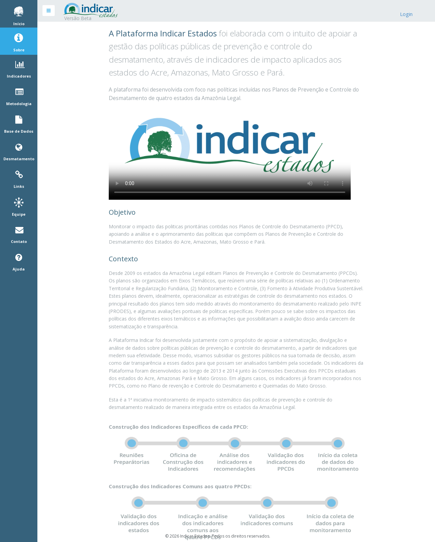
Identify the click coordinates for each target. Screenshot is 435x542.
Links (19, 186)
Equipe (18, 214)
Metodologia (19, 103)
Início (18, 24)
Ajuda (19, 269)
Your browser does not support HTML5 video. (230, 153)
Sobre (18, 50)
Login (406, 14)
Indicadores (19, 76)
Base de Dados (18, 131)
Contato (19, 241)
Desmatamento (18, 159)
